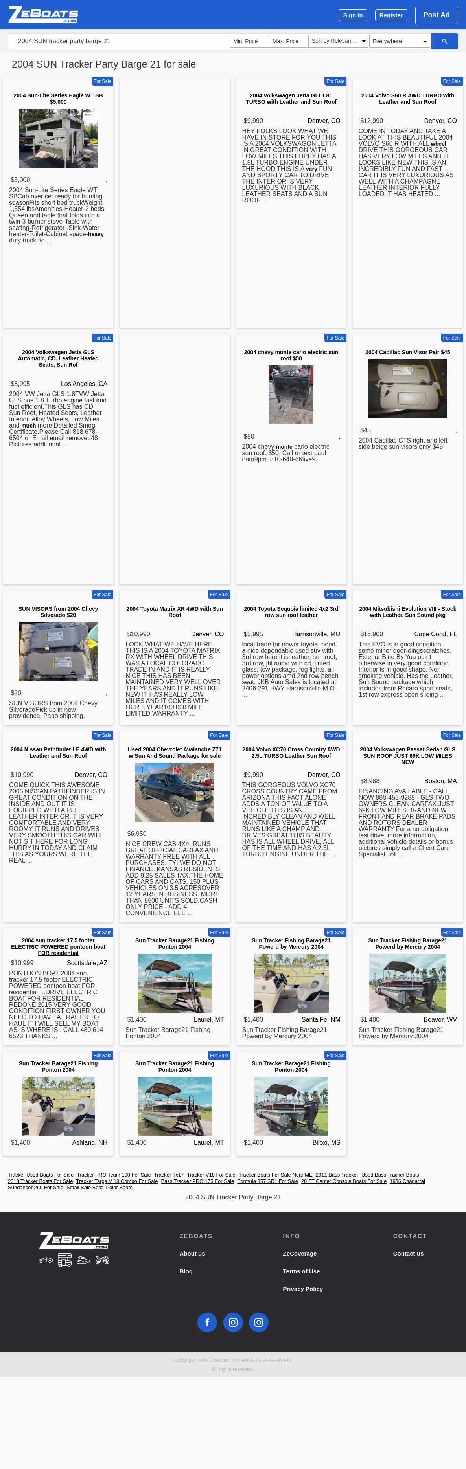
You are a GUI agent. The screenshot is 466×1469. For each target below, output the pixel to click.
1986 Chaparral (407, 1181)
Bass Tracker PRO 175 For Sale (197, 1181)
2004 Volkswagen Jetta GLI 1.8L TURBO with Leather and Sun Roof (291, 98)
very (311, 169)
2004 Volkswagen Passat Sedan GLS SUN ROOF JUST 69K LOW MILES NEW (408, 755)
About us (192, 1253)
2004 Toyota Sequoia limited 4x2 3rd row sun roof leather (291, 612)
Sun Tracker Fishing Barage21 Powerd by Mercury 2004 (291, 943)
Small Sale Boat (84, 1187)
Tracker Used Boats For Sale (41, 1175)
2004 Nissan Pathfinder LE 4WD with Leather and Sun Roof (58, 752)
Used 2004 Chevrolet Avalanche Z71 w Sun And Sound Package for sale (175, 752)
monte (284, 447)
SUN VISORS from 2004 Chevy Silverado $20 (58, 612)
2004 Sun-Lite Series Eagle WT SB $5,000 (58, 98)
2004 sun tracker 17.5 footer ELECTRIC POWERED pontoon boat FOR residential (58, 946)
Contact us (408, 1253)
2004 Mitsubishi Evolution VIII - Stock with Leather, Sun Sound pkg (407, 612)
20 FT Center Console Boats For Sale (344, 1181)
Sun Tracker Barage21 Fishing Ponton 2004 (174, 943)
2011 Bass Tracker (337, 1175)
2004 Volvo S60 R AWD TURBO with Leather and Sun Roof (408, 98)
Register (391, 15)
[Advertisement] (174, 204)
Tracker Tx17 (169, 1175)
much (28, 425)
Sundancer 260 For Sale (35, 1187)
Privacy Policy (303, 1288)
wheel (438, 144)
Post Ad (437, 15)
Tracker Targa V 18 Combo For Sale (117, 1181)
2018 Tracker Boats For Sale (40, 1181)
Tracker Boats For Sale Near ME (276, 1175)
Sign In (353, 15)
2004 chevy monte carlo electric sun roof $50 (291, 355)
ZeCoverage (300, 1253)
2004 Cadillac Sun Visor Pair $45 (407, 352)
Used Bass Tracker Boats (390, 1175)
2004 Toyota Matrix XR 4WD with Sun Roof (175, 612)
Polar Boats (119, 1187)
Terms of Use (301, 1271)
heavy (96, 234)
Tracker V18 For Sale (211, 1175)
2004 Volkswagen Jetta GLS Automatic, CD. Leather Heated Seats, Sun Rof (58, 358)
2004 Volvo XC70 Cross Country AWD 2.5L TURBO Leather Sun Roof (291, 752)
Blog (185, 1271)
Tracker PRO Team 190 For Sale (114, 1175)
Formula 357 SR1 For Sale (267, 1181)
